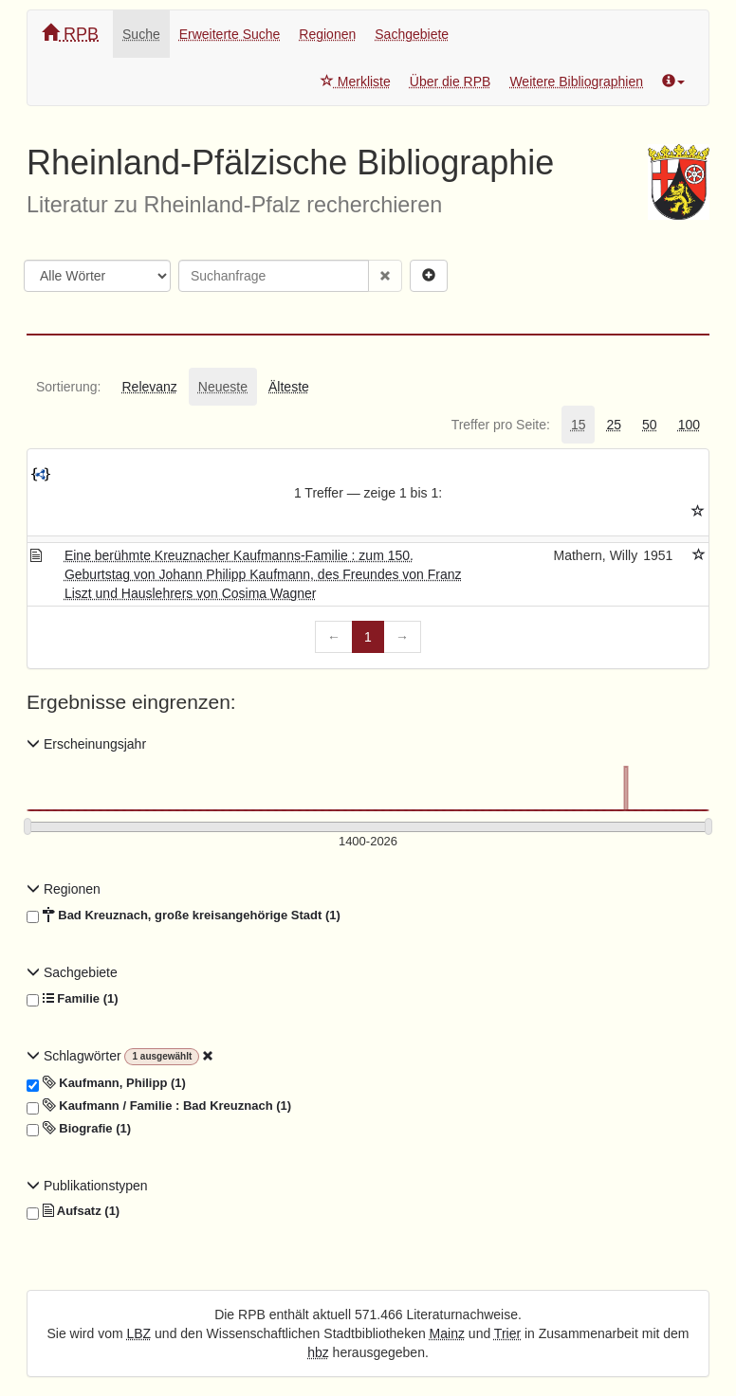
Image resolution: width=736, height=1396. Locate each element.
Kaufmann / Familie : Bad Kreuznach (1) (159, 1106)
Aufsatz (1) (73, 1211)
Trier (507, 1333)
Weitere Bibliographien (576, 81)
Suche (141, 34)
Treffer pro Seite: (500, 424)
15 (578, 424)
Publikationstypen (87, 1185)
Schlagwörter (75, 1055)
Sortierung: (68, 386)
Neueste (223, 386)
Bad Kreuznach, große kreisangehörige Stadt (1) (183, 915)
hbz (318, 1352)
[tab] (68, 387)
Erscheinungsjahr (86, 744)
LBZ (139, 1333)
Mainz (447, 1333)
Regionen (327, 34)
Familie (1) (73, 998)
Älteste (288, 386)
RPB (70, 34)
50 (649, 424)
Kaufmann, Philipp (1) (106, 1083)
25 (613, 424)
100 (689, 424)
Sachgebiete (412, 34)
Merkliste (356, 81)
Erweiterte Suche (230, 34)
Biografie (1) (79, 1128)
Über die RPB (450, 81)
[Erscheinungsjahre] (368, 842)
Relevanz (148, 386)
